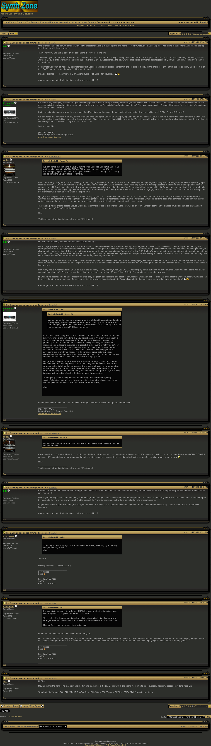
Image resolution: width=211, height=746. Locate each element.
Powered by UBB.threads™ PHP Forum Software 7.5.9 (105, 745)
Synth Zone (8, 22)
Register (81, 25)
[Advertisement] (154, 7)
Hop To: (163, 717)
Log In (204, 22)
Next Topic (37, 706)
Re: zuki (52, 603)
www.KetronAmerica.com (49, 137)
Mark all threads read (27, 726)
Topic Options (9, 33)
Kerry (20, 716)
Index (24, 706)
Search (117, 25)
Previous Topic (9, 706)
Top (4, 86)
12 (204, 33)
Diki (16, 716)
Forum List (91, 25)
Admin (11, 716)
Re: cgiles (53, 43)
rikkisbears (8, 536)
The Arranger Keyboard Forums (42, 22)
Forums (20, 22)
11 (201, 33)
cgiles (6, 160)
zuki (5, 681)
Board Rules (9, 726)
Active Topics (106, 25)
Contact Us (183, 726)
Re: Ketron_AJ (54, 157)
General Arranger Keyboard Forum (77, 22)
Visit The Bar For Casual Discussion (16, 14)
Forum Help (128, 25)
